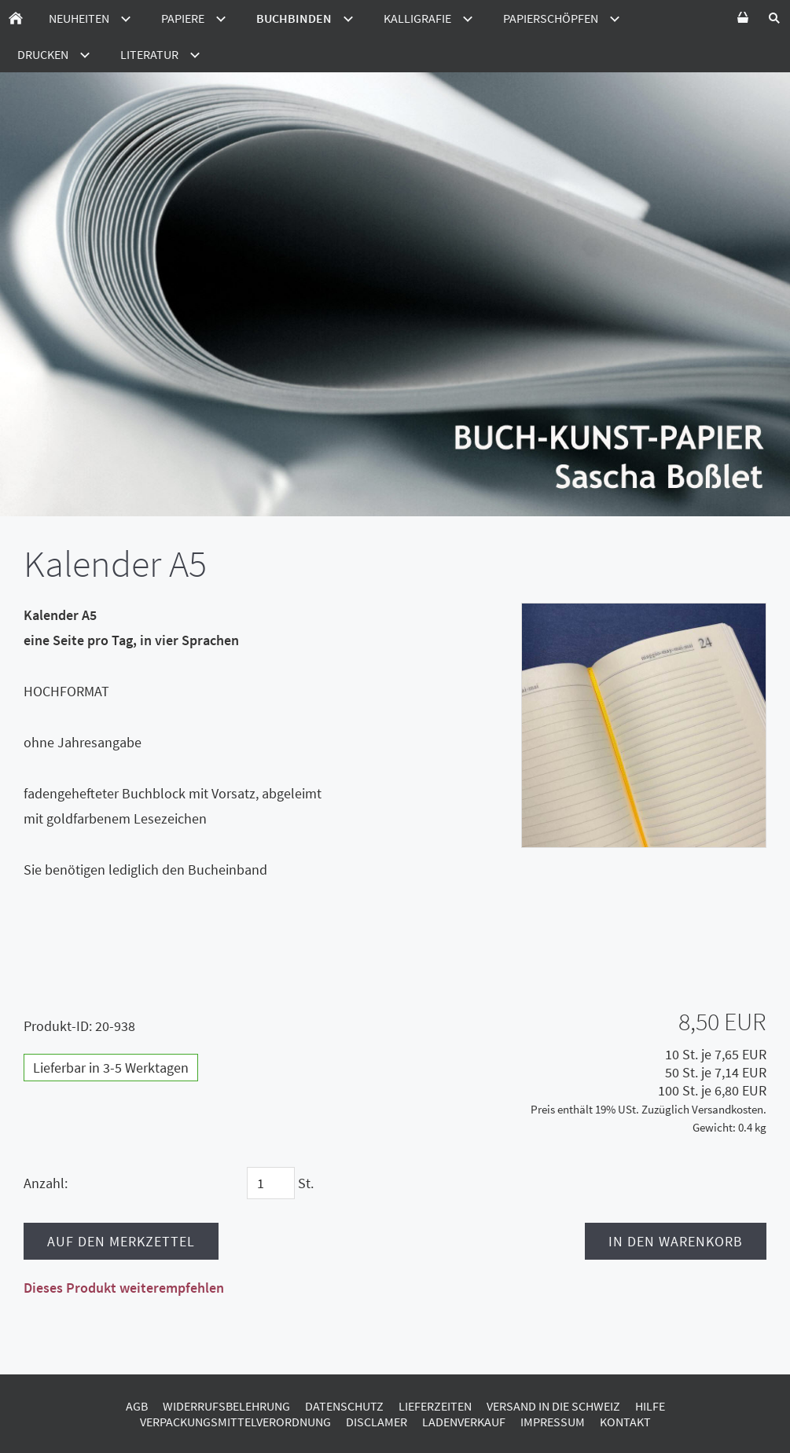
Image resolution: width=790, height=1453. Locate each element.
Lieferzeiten (435, 1406)
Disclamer (376, 1421)
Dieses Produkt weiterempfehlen (124, 1288)
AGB (137, 1406)
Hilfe (650, 1406)
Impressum (552, 1421)
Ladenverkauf (463, 1421)
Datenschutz (344, 1406)
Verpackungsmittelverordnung (235, 1421)
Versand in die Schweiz (553, 1406)
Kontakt (625, 1421)
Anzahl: (46, 1183)
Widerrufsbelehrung (226, 1406)
